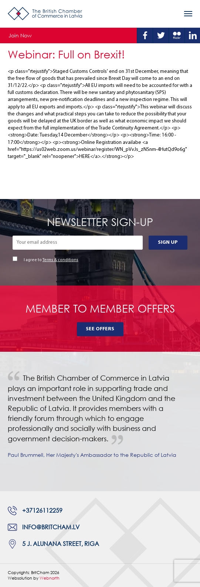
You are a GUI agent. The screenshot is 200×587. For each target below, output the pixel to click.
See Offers (100, 329)
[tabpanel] (100, 421)
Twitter (161, 35)
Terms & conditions (60, 260)
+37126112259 (42, 510)
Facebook (145, 35)
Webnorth (50, 578)
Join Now (20, 35)
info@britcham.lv (50, 527)
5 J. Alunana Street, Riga (60, 543)
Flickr (176, 35)
